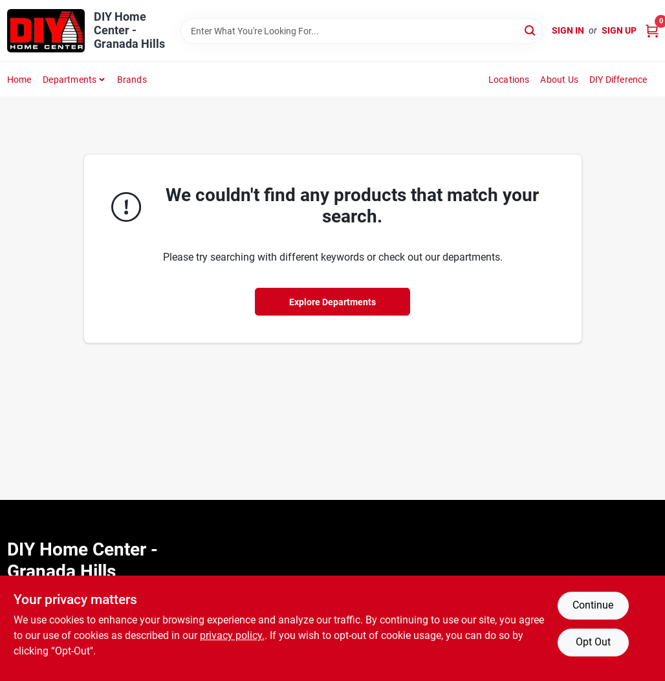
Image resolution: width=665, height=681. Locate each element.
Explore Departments (332, 302)
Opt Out (593, 642)
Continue (592, 605)
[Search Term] (361, 31)
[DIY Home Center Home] (46, 30)
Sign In (568, 30)
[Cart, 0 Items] (652, 31)
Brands (132, 79)
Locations (509, 79)
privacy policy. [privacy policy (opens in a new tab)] (232, 635)
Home (19, 79)
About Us (559, 79)
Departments (69, 79)
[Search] (530, 30)
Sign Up (619, 30)
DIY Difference (618, 79)
